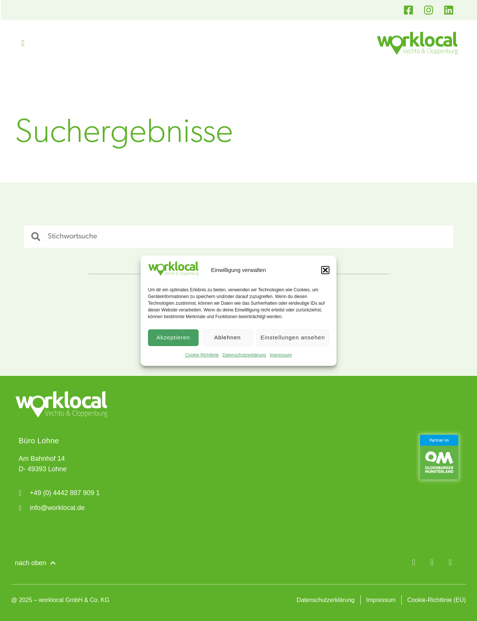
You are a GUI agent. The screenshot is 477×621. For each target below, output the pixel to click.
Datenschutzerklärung (244, 355)
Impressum (281, 355)
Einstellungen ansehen (292, 337)
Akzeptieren (173, 337)
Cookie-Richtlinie (202, 355)
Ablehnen (227, 337)
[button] (325, 270)
